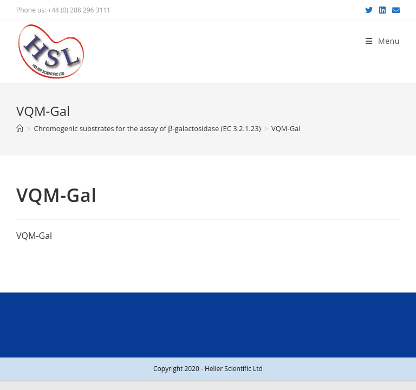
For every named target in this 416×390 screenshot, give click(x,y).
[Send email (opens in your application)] (394, 10)
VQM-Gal (34, 236)
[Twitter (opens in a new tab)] (369, 10)
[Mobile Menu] (383, 41)
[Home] (19, 128)
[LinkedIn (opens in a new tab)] (382, 10)
